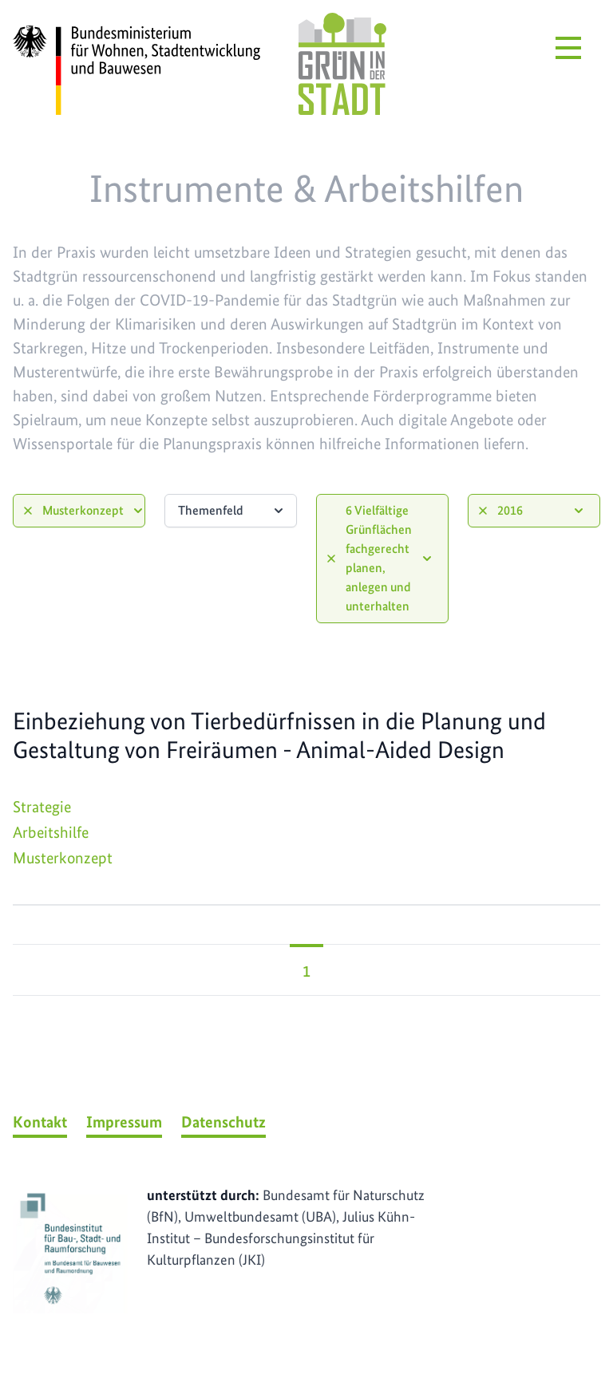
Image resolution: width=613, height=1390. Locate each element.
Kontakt (40, 1121)
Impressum (124, 1121)
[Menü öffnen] (568, 48)
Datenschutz (223, 1121)
